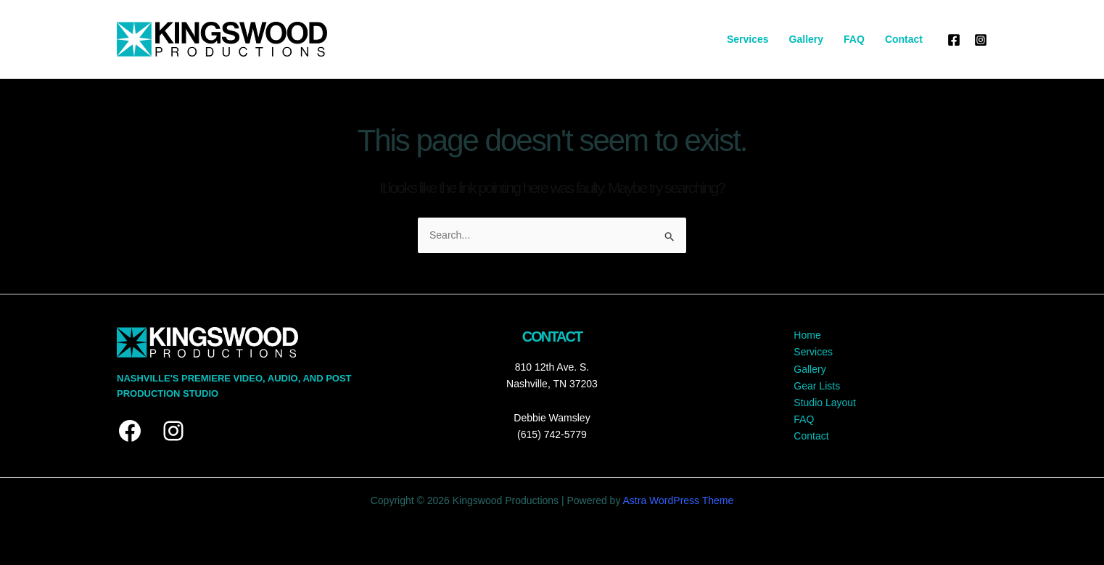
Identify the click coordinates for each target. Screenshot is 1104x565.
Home (807, 335)
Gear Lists (817, 386)
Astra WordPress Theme (678, 500)
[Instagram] (980, 39)
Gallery (806, 39)
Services (748, 39)
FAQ (854, 39)
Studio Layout (825, 402)
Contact (904, 39)
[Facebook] (953, 39)
